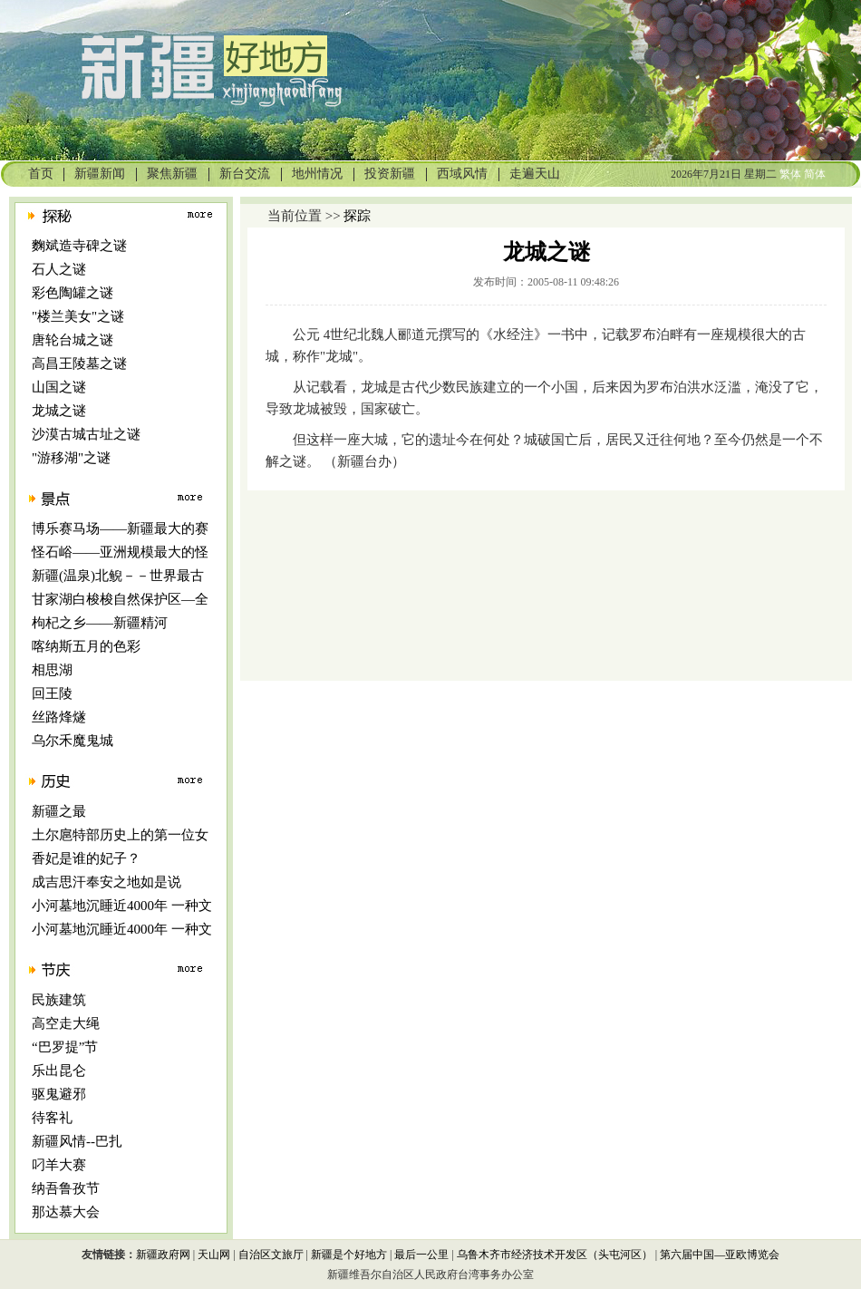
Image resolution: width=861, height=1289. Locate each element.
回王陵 (52, 693)
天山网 (214, 1254)
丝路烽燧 (59, 717)
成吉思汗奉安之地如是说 (106, 882)
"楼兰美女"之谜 (78, 316)
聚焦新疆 (172, 173)
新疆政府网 (163, 1254)
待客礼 (52, 1117)
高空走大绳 (66, 1023)
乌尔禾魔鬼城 (72, 740)
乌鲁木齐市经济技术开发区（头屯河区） (555, 1254)
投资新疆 (389, 173)
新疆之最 (59, 811)
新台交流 (244, 173)
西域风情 (462, 173)
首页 (40, 173)
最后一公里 (421, 1254)
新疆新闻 (99, 173)
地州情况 (317, 173)
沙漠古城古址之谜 (86, 434)
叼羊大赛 (59, 1165)
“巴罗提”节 (65, 1047)
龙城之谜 (59, 410)
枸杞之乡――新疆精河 (100, 622)
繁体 (790, 174)
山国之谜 (59, 387)
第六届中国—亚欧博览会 (719, 1254)
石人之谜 (59, 269)
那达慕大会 (66, 1212)
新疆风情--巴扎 (77, 1141)
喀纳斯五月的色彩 (86, 646)
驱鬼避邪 (59, 1094)
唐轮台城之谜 (72, 340)
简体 (815, 174)
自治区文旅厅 (271, 1254)
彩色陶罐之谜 (72, 293)
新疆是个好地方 (349, 1254)
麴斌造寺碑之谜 (79, 245)
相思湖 (52, 670)
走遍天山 (534, 173)
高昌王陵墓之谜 (79, 363)
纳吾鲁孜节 (66, 1188)
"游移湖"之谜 (71, 458)
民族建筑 (59, 1000)
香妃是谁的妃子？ (86, 858)
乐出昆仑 (59, 1070)
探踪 (357, 215)
